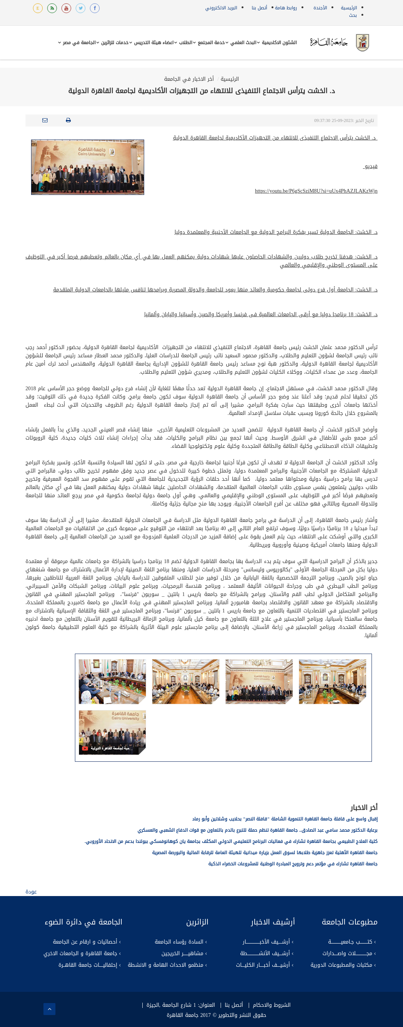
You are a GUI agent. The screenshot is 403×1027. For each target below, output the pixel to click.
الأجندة (320, 8)
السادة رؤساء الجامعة (179, 942)
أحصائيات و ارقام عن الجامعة (85, 942)
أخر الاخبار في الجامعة (189, 79)
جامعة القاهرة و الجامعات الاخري (80, 953)
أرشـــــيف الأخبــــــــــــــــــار (266, 942)
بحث (353, 15)
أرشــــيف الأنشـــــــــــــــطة (265, 953)
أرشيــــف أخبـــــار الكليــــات (263, 965)
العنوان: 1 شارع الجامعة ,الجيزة (180, 1005)
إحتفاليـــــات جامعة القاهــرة (87, 965)
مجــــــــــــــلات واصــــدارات (347, 953)
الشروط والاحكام (272, 1005)
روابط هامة (286, 8)
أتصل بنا (259, 8)
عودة (31, 892)
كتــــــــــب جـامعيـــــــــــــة (350, 942)
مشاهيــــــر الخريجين (182, 953)
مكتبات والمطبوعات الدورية (341, 965)
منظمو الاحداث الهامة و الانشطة (165, 965)
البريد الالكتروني (221, 8)
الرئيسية (349, 8)
